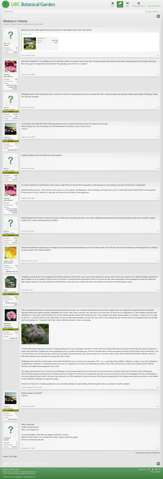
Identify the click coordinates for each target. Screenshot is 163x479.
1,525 (15, 298)
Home (152, 471)
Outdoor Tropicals (17, 24)
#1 (158, 55)
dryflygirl (7, 440)
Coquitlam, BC (13, 340)
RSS (160, 471)
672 (16, 144)
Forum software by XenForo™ (19, 474)
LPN (5, 292)
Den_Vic (31, 24)
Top (156, 471)
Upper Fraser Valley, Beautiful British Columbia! (11, 87)
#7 (158, 243)
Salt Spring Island (12, 150)
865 (16, 334)
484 (16, 267)
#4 (158, 150)
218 (16, 79)
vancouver (14, 449)
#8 (158, 272)
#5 (158, 180)
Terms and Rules (155, 474)
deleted (15, 52)
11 (16, 444)
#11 (158, 421)
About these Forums (154, 6)
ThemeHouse (31, 475)
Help (148, 471)
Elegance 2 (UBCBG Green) (10, 471)
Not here (15, 118)
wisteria (102, 363)
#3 (158, 118)
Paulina (7, 75)
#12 (158, 450)
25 (16, 48)
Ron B (6, 108)
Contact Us (142, 471)
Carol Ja (7, 138)
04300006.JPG (41, 38)
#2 (158, 88)
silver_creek (8, 262)
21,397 (15, 114)
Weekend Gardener (7, 326)
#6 (158, 213)
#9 (158, 306)
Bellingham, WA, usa (11, 273)
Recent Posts (8, 11)
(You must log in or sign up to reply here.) (147, 455)
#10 (158, 389)
